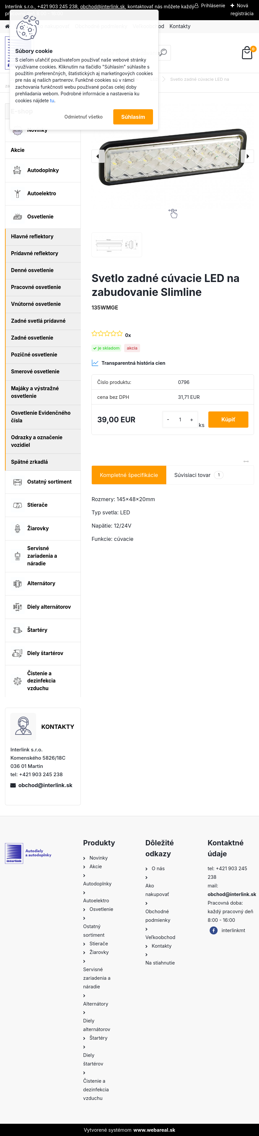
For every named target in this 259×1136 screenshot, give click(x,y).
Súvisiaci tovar (199, 475)
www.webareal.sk (154, 1130)
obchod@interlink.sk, (103, 6)
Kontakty (180, 26)
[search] (163, 55)
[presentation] (98, 156)
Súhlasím (133, 117)
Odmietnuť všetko (83, 116)
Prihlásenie (213, 5)
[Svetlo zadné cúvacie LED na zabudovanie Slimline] (172, 156)
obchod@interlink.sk (45, 785)
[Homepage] (7, 26)
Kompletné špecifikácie (129, 475)
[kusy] (180, 419)
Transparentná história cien (128, 362)
